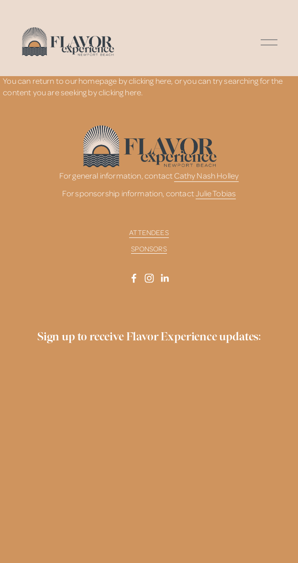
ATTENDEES (149, 232)
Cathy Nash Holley (206, 175)
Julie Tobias (216, 193)
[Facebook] (134, 278)
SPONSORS (148, 248)
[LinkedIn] (164, 278)
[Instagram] (149, 278)
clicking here (150, 81)
